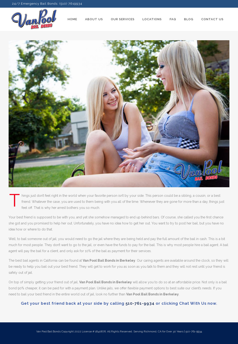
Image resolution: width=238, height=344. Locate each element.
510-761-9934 (140, 303)
